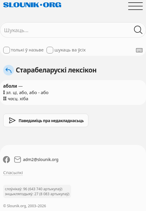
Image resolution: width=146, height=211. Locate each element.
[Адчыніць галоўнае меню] (135, 6)
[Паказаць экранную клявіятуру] (139, 50)
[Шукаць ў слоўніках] (138, 30)
